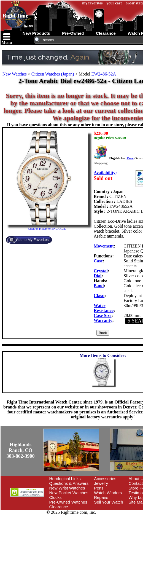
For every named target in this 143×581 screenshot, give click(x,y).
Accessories (105, 478)
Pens (98, 488)
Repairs (101, 497)
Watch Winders (108, 492)
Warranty (103, 320)
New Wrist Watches (67, 488)
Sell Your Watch (108, 502)
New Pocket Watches (68, 492)
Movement (104, 246)
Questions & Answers (69, 483)
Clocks (55, 497)
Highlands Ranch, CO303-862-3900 (21, 450)
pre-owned (73, 33)
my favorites (92, 3)
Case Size (102, 315)
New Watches (14, 74)
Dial (97, 275)
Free (129, 158)
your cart (114, 3)
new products (36, 33)
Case (98, 261)
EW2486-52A (103, 74)
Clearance (58, 506)
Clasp (99, 295)
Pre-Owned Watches (68, 502)
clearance (106, 33)
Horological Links (65, 478)
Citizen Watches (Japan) (52, 74)
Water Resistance (104, 308)
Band (99, 285)
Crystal (101, 270)
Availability (104, 172)
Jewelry (101, 483)
